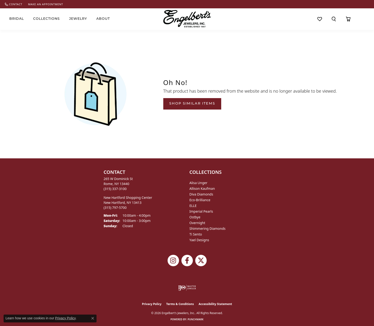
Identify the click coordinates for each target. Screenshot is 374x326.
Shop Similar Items (192, 103)
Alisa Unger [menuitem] (199, 183)
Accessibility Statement (215, 304)
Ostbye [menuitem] (195, 217)
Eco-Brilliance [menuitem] (200, 200)
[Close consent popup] (92, 318)
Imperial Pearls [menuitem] (201, 211)
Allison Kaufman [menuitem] (202, 188)
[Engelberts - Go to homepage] (187, 18)
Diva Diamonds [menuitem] (201, 194)
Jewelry (78, 19)
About (103, 19)
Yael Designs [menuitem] (199, 240)
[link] (13, 4)
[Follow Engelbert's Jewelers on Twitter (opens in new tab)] (201, 260)
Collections (46, 19)
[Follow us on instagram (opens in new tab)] (173, 260)
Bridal (16, 19)
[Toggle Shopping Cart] (348, 19)
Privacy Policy (152, 304)
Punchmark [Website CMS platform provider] (196, 319)
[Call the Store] (115, 188)
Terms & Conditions (180, 304)
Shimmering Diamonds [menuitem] (208, 228)
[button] (334, 19)
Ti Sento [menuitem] (196, 234)
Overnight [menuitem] (197, 223)
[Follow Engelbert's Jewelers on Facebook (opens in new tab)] (187, 260)
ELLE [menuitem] (193, 205)
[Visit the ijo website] (187, 288)
